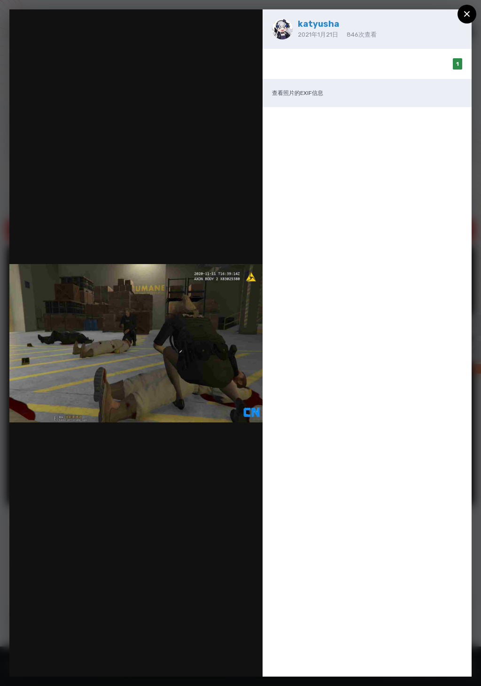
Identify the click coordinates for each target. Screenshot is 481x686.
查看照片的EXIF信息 (297, 93)
